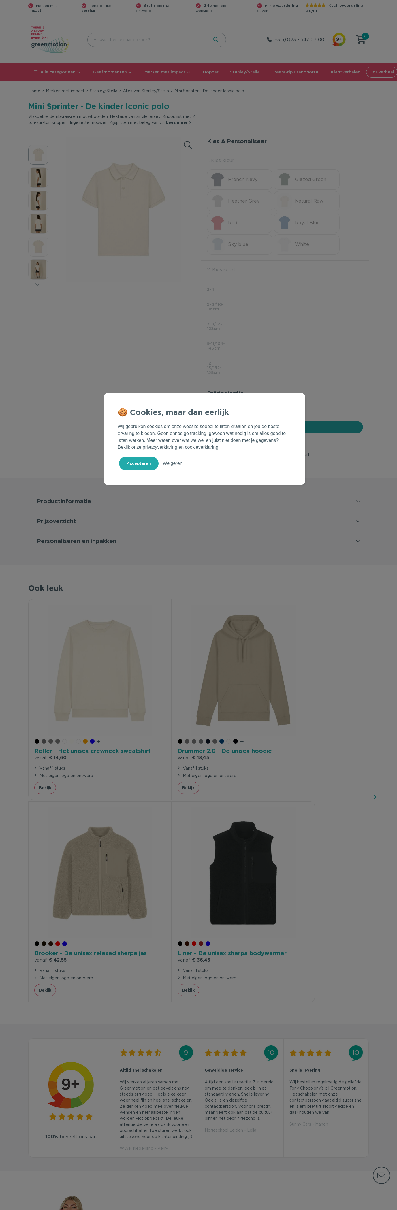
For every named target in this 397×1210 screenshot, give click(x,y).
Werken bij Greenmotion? (313, 1121)
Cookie (331, 1204)
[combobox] (147, 40)
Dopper (211, 72)
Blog (292, 1131)
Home (34, 90)
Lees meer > (178, 122)
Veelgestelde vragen (135, 1112)
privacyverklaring (160, 447)
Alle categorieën (55, 72)
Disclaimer (359, 1204)
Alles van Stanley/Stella (146, 90)
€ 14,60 (50, 686)
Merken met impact (164, 72)
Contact (123, 1103)
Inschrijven (312, 1040)
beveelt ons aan (71, 861)
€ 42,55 (221, 686)
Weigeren (172, 463)
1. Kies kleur (220, 160)
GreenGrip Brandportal (295, 72)
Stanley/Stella (245, 72)
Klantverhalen (345, 72)
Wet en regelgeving (134, 1121)
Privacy (307, 1204)
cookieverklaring (202, 447)
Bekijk (45, 716)
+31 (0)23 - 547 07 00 (299, 39)
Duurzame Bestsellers (222, 1121)
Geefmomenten (110, 72)
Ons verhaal (299, 1103)
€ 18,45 (135, 686)
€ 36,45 (306, 686)
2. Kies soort (221, 248)
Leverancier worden (221, 1131)
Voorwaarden (276, 1204)
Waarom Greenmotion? (311, 1112)
